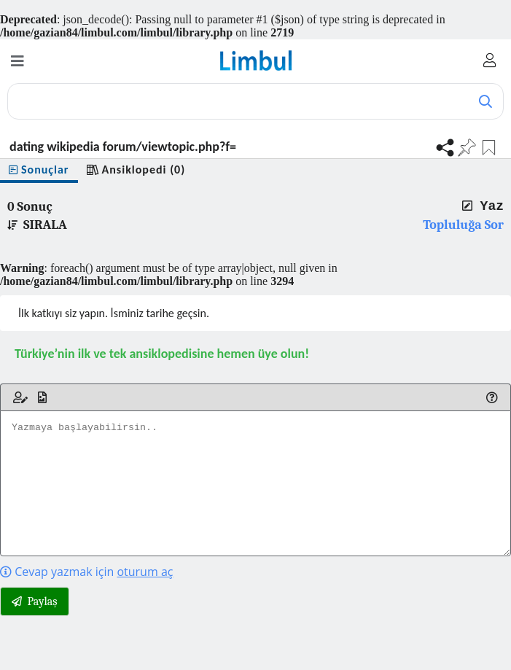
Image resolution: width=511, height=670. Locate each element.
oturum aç (145, 572)
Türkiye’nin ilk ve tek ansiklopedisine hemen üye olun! (162, 354)
